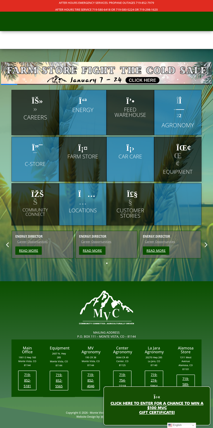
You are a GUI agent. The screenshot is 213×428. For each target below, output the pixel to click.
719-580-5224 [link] (125, 9)
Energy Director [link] (29, 236)
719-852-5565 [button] (59, 380)
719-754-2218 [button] (122, 380)
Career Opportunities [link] (32, 242)
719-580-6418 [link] (101, 9)
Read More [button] (28, 250)
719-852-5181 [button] (27, 380)
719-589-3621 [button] (185, 384)
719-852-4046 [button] (90, 380)
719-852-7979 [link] (145, 3)
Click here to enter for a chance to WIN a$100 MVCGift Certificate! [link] (156, 408)
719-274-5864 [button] (154, 380)
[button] (106, 73)
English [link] (175, 425)
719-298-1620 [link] (148, 9)
